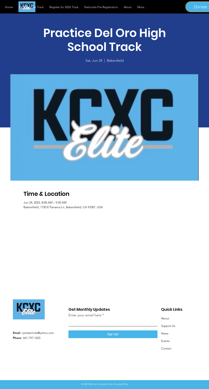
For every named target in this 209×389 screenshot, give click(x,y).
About (165, 318)
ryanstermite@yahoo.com (38, 333)
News (164, 333)
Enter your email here (84, 315)
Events (165, 341)
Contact (166, 348)
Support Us (168, 326)
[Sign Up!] (112, 334)
